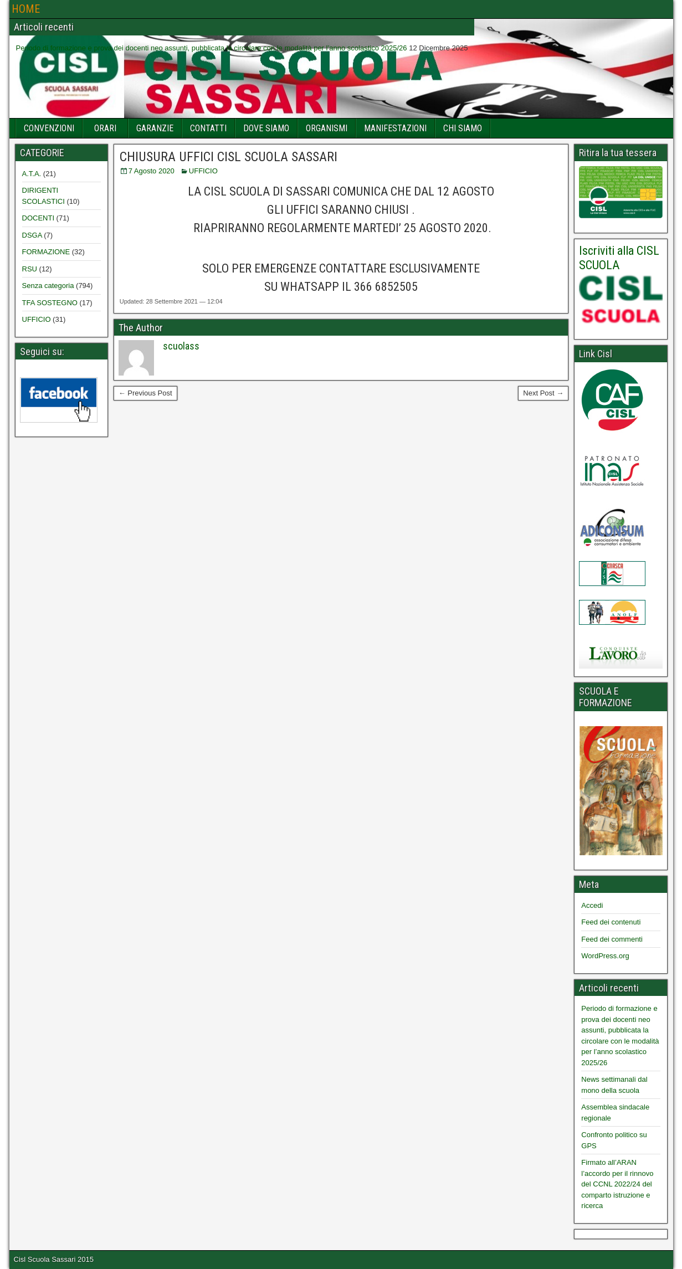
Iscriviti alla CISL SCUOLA (619, 258)
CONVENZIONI (49, 128)
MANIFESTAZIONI (395, 128)
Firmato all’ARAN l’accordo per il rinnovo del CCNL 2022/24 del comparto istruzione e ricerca (617, 1184)
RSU (29, 269)
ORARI (105, 128)
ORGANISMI (326, 128)
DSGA (32, 235)
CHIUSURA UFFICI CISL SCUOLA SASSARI (228, 157)
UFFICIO (203, 171)
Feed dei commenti (612, 939)
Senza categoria (48, 285)
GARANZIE (154, 128)
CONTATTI (208, 128)
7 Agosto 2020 (152, 171)
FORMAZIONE (46, 252)
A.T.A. (32, 173)
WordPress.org (605, 956)
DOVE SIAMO (266, 128)
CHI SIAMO (462, 128)
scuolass (181, 346)
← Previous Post (145, 393)
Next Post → (543, 393)
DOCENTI (38, 218)
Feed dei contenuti (610, 922)
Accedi (592, 905)
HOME (26, 9)
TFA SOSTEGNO (50, 303)
